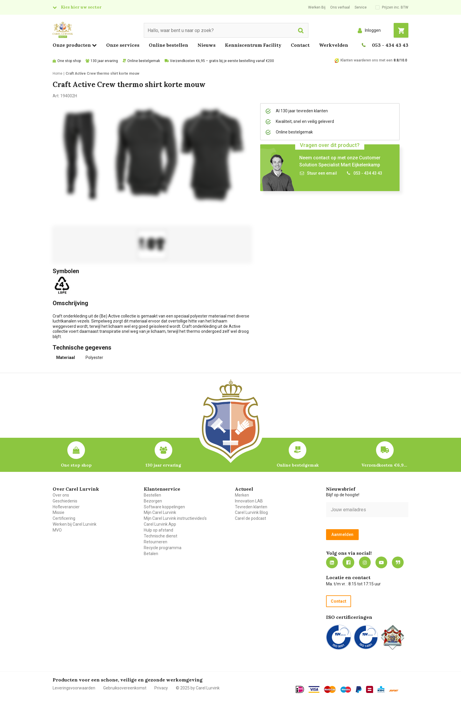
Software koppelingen (164, 506)
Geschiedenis (65, 501)
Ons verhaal (340, 7)
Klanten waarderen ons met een (366, 60)
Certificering (64, 518)
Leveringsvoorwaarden (74, 688)
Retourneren (155, 541)
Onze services (122, 45)
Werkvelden (333, 45)
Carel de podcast (250, 518)
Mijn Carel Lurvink (160, 512)
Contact (300, 45)
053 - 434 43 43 (390, 45)
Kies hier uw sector (81, 7)
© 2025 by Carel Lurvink (198, 688)
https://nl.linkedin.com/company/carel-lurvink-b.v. (332, 562)
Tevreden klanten (251, 506)
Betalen (151, 553)
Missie (58, 512)
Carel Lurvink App (160, 524)
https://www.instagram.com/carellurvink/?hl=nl (365, 562)
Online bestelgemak (143, 61)
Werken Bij (316, 7)
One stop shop (69, 61)
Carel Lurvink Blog (251, 512)
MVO (57, 530)
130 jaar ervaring (104, 61)
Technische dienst (160, 536)
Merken (242, 495)
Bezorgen (153, 501)
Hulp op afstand (158, 530)
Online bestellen (168, 45)
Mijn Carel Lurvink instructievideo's (175, 518)
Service (361, 7)
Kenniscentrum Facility (253, 45)
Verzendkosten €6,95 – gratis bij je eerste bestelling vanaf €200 (222, 61)
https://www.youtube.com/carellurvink (381, 562)
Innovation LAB (249, 501)
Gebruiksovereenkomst (124, 688)
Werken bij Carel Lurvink (74, 524)
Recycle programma (162, 547)
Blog (398, 562)
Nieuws (207, 45)
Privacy (161, 688)
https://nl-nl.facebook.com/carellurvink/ (348, 562)
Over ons (61, 495)
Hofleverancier (66, 506)
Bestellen (152, 495)
